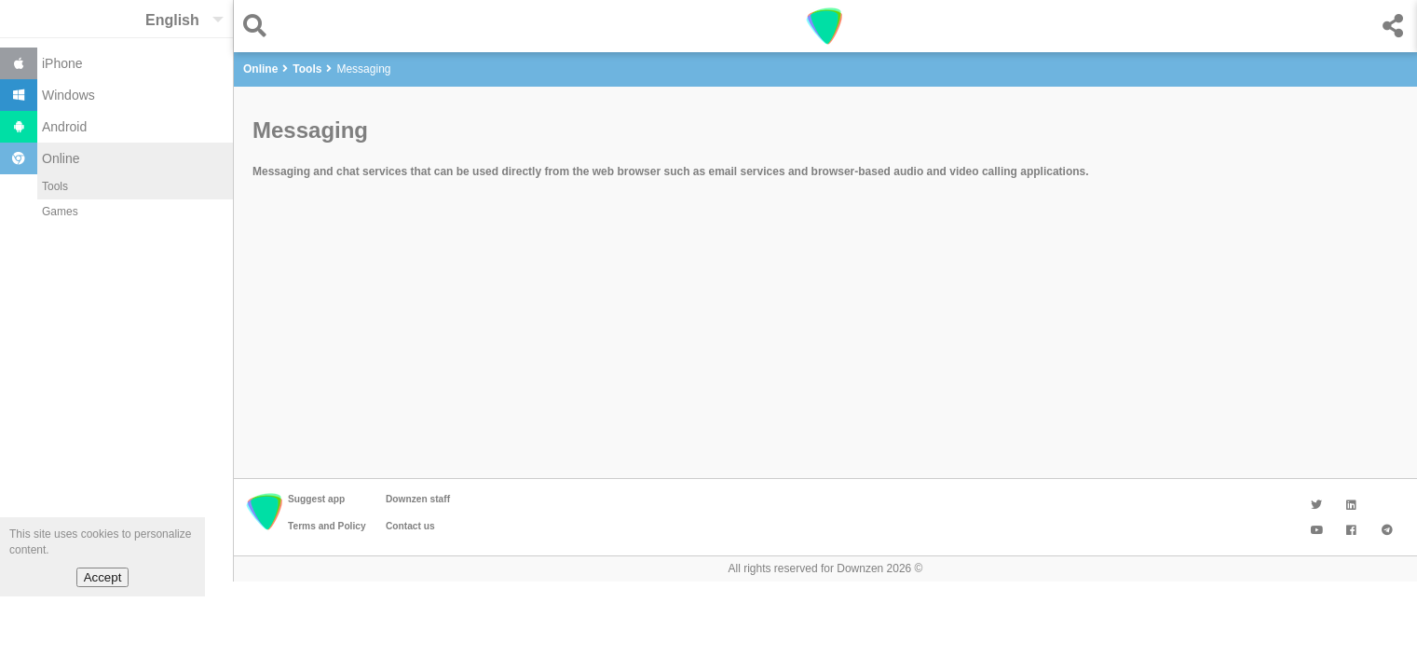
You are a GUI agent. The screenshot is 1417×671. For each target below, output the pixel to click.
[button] (259, 25)
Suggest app (316, 499)
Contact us (410, 526)
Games (60, 211)
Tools (55, 186)
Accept (103, 577)
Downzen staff (418, 499)
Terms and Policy (327, 526)
